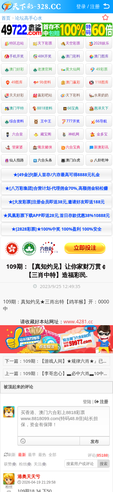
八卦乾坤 (98, 160)
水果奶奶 (98, 95)
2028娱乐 (99, 43)
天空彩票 (70, 43)
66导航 (99, 121)
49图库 (14, 82)
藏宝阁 (42, 134)
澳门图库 (98, 56)
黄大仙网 (70, 69)
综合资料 (14, 121)
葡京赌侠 (42, 147)
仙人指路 (14, 160)
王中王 (42, 121)
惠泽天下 (98, 108)
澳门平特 (14, 108)
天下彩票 (42, 43)
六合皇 (14, 134)
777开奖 (70, 121)
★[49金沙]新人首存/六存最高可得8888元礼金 (56, 174)
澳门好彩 (14, 69)
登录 (81, 6)
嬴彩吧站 (42, 95)
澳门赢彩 (70, 82)
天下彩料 (70, 95)
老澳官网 (42, 69)
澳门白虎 (70, 160)
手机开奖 (14, 56)
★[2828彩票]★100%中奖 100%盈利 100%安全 (56, 229)
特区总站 (14, 43)
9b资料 (42, 82)
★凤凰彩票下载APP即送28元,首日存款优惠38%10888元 (56, 215)
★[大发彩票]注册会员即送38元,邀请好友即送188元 (56, 202)
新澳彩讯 (98, 147)
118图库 (98, 82)
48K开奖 (42, 56)
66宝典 (71, 108)
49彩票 (99, 69)
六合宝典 (70, 147)
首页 (6, 18)
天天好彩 (14, 95)
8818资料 (42, 108)
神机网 (70, 134)
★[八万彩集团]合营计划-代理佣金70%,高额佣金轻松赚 (56, 188)
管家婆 (14, 147)
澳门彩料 (70, 56)
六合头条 (42, 160)
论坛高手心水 (28, 18)
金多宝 (99, 134)
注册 (95, 6)
